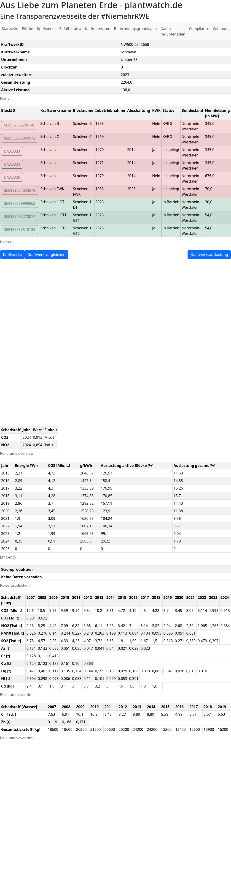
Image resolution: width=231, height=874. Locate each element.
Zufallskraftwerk (73, 28)
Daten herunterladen (173, 31)
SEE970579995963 (19, 203)
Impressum (100, 28)
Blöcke (27, 28)
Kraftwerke (46, 28)
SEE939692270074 (19, 216)
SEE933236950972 (19, 138)
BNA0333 (12, 151)
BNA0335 (12, 177)
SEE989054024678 (19, 190)
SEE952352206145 (19, 125)
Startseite (10, 28)
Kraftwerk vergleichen (46, 254)
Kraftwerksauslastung (209, 254)
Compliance (199, 28)
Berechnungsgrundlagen (135, 28)
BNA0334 (12, 164)
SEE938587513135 (19, 229)
